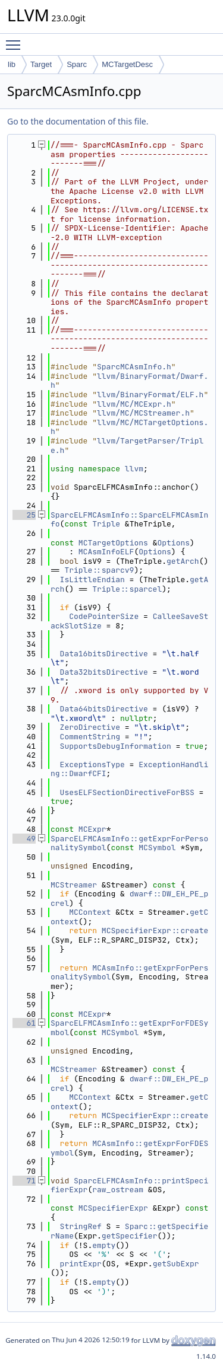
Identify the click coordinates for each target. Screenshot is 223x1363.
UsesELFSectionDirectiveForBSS (127, 792)
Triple (106, 524)
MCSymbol (157, 847)
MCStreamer (74, 885)
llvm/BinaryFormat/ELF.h (150, 395)
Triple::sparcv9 (99, 570)
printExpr (81, 1264)
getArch (183, 561)
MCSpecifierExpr (113, 1208)
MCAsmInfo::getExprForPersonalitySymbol (129, 972)
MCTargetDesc (127, 64)
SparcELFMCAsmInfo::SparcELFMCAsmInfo (129, 519)
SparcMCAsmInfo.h (134, 367)
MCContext (90, 912)
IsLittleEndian (92, 579)
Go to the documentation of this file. (77, 121)
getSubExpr (176, 1264)
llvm (134, 469)
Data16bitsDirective (104, 654)
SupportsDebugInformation (115, 746)
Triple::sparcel (127, 589)
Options (173, 543)
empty (103, 1245)
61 (24, 1023)
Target (41, 64)
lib (11, 64)
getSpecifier (130, 1236)
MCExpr (92, 829)
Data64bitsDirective (104, 709)
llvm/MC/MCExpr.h (134, 404)
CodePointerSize (104, 616)
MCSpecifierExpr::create (155, 930)
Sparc (77, 64)
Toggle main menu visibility (16, 40)
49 (24, 839)
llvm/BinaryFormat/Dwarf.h (129, 381)
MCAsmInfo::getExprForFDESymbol (129, 1148)
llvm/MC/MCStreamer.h (143, 413)
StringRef (81, 1226)
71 (24, 1181)
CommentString (90, 737)
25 (24, 515)
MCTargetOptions (113, 543)
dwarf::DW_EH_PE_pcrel (129, 898)
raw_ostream (117, 1190)
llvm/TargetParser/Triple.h (127, 445)
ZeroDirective (90, 727)
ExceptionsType (92, 764)
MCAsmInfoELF (106, 552)
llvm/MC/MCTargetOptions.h (129, 427)
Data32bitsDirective (104, 672)
